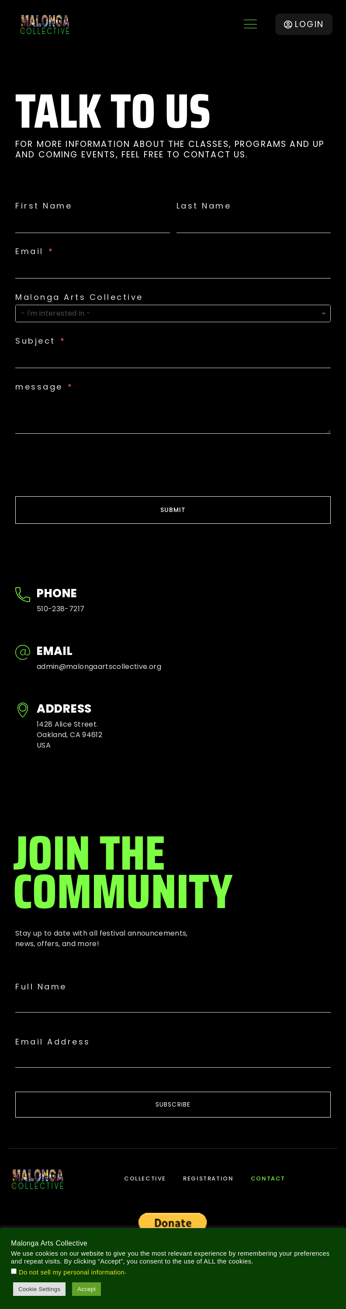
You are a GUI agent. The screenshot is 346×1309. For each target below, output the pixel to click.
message (39, 387)
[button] (250, 24)
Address (64, 709)
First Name (43, 206)
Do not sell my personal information (72, 1272)
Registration (208, 1179)
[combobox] (173, 313)
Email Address (52, 1042)
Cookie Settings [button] (39, 1289)
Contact (268, 1179)
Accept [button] (86, 1289)
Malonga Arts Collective (79, 297)
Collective (145, 1179)
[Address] (22, 711)
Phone (57, 593)
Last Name (204, 206)
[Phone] (22, 595)
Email (29, 251)
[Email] (22, 653)
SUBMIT (173, 509)
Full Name (41, 987)
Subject (35, 341)
